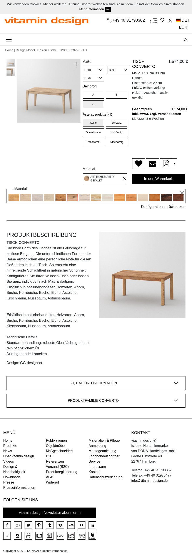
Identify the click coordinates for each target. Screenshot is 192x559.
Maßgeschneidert (59, 451)
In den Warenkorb (159, 179)
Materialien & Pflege (104, 440)
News (7, 451)
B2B (49, 456)
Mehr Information (91, 9)
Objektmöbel (55, 446)
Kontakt (94, 472)
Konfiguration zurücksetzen (163, 207)
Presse (8, 482)
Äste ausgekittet (97, 114)
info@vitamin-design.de (149, 480)
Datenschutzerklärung (105, 477)
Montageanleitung (102, 451)
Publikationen (56, 440)
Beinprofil (90, 86)
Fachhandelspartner (103, 456)
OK (107, 9)
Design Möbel (25, 50)
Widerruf (52, 482)
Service (94, 461)
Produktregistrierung (61, 472)
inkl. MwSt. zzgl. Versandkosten (156, 114)
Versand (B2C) (57, 466)
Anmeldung (97, 446)
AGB (49, 477)
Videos (8, 461)
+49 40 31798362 (129, 20)
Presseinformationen (19, 487)
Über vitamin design (18, 456)
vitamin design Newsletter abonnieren (50, 513)
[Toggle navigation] (8, 39)
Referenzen (55, 461)
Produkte (10, 446)
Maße (86, 61)
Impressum (97, 466)
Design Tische (47, 50)
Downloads (11, 477)
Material (89, 169)
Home (9, 50)
